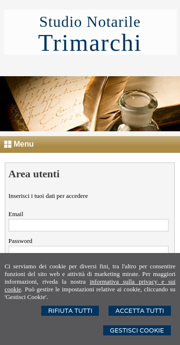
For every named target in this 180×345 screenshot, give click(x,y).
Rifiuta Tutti (70, 311)
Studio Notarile (90, 21)
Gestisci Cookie (137, 330)
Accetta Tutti (139, 311)
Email (16, 214)
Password (21, 240)
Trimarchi (90, 42)
